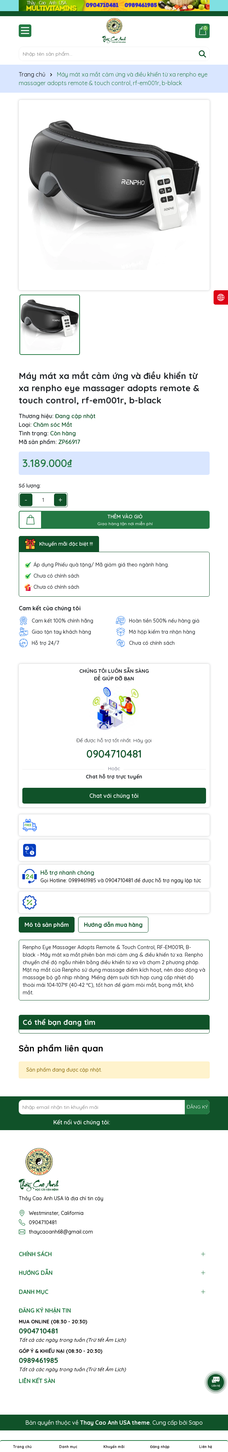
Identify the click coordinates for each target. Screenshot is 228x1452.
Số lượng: (30, 485)
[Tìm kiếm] (202, 53)
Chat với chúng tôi (114, 795)
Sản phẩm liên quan (61, 1048)
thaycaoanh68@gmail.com (61, 1232)
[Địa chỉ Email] (114, 1107)
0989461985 (38, 1360)
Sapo (196, 1422)
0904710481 (114, 753)
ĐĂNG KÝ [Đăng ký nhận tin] (197, 1107)
